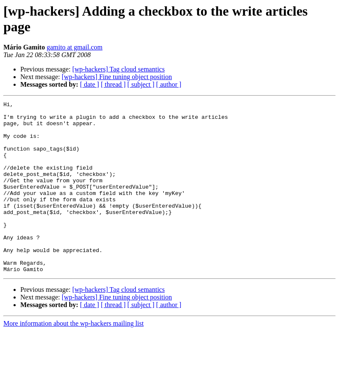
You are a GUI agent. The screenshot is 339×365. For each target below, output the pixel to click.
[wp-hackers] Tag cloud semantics (118, 69)
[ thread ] (113, 84)
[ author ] (169, 84)
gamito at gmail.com (74, 47)
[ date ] (89, 84)
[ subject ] (140, 84)
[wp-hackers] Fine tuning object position (117, 76)
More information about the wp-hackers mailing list (73, 357)
